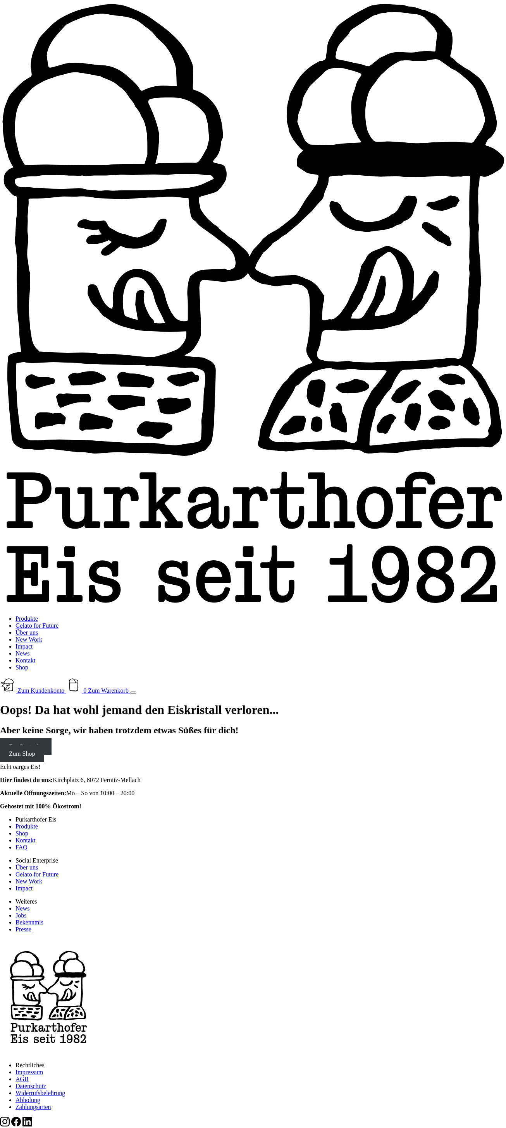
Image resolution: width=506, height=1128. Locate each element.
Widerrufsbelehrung (40, 1093)
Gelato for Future (37, 625)
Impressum (29, 1072)
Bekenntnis (29, 922)
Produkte (26, 618)
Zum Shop (22, 753)
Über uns (26, 632)
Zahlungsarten (33, 1107)
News (22, 653)
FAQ (21, 847)
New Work (28, 639)
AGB (22, 1079)
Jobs (20, 915)
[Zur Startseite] (253, 605)
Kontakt (25, 660)
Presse (23, 929)
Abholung (27, 1100)
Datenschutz (30, 1086)
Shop (21, 667)
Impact (24, 646)
